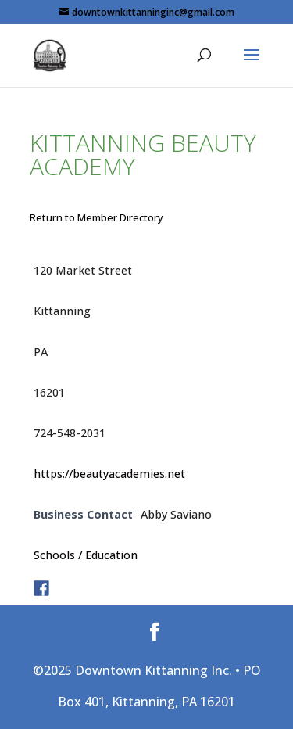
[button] (251, 65)
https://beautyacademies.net (109, 473)
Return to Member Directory (96, 217)
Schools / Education (86, 555)
